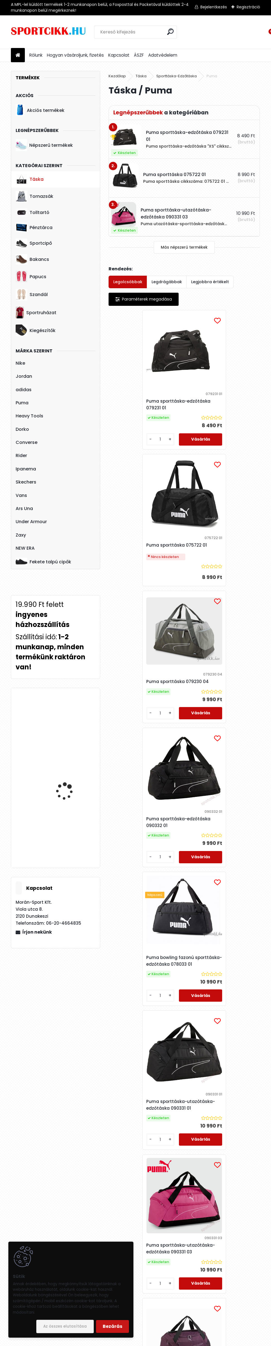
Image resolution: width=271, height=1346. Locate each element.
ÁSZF (139, 55)
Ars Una (24, 508)
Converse (26, 442)
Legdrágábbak (167, 282)
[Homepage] (18, 55)
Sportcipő (34, 243)
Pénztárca (34, 227)
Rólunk (35, 55)
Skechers (26, 482)
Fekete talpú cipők (43, 562)
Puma (22, 403)
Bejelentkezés (213, 7)
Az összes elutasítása (65, 1326)
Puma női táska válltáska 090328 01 (143, 1015)
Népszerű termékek (44, 145)
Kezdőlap (117, 76)
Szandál (32, 295)
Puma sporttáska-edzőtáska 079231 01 (137, 404)
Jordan (24, 376)
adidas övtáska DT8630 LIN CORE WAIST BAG (71, 781)
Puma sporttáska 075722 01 (220, 407)
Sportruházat (36, 312)
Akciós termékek (40, 110)
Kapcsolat (118, 55)
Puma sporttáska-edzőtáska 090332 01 (213, 554)
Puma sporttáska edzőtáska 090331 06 (221, 863)
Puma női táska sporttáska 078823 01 (183, 1165)
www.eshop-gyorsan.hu (147, 1340)
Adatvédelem (162, 55)
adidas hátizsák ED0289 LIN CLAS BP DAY (71, 717)
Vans (21, 495)
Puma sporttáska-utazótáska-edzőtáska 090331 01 (216, 706)
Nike (20, 363)
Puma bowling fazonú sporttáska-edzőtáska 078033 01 (140, 704)
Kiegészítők (36, 330)
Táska (30, 179)
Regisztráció (248, 7)
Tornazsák (34, 196)
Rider (21, 455)
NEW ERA (25, 548)
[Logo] (49, 32)
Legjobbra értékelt (210, 282)
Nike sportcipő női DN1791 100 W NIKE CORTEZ (65, 831)
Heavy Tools (29, 416)
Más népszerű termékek (184, 247)
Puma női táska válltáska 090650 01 (218, 1015)
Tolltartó (32, 212)
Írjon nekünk (37, 932)
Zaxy (21, 535)
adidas (24, 389)
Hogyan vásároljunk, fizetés (75, 55)
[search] (170, 31)
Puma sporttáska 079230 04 (146, 554)
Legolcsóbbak (127, 282)
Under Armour (31, 521)
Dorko (22, 429)
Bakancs (32, 259)
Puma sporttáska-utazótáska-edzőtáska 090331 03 (140, 863)
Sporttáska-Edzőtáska (176, 76)
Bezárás (112, 1326)
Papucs (31, 276)
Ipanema (26, 469)
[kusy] (126, 445)
